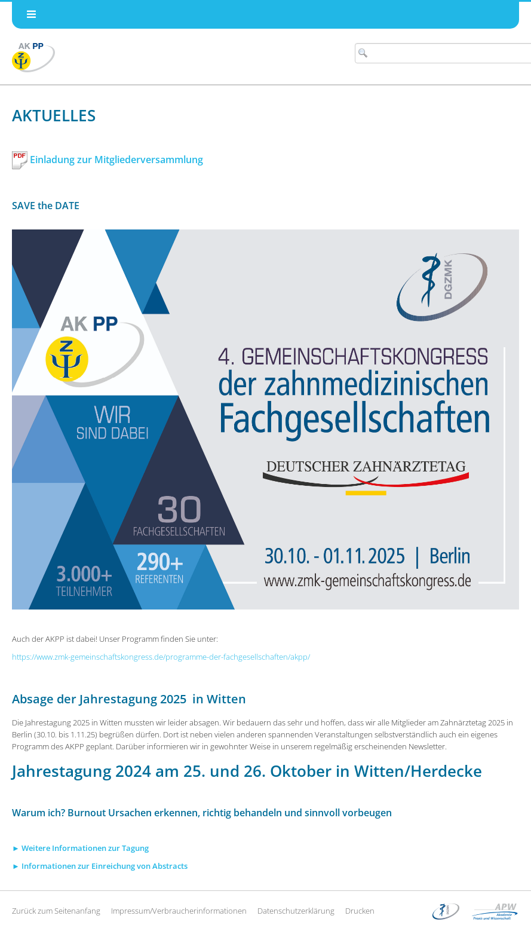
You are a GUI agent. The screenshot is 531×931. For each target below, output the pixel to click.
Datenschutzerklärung (295, 910)
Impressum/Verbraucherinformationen (179, 910)
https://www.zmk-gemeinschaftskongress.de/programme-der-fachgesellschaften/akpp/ (161, 656)
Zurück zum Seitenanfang (56, 910)
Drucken (360, 910)
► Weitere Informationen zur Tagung (80, 848)
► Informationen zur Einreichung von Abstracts (100, 865)
